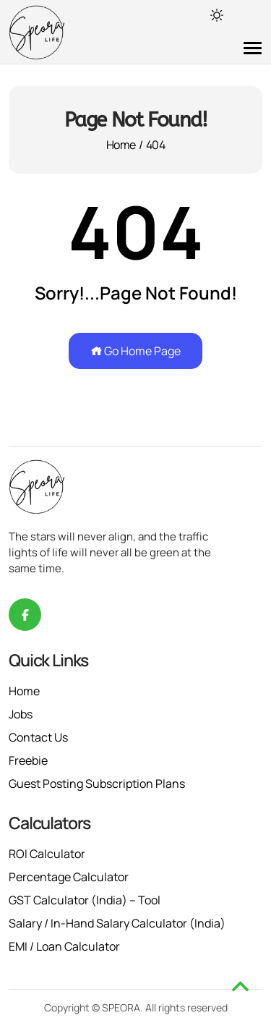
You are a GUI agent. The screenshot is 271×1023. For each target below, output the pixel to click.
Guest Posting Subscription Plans (97, 783)
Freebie (28, 760)
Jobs (21, 714)
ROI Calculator (47, 854)
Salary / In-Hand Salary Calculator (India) (117, 923)
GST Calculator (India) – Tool (84, 900)
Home (120, 144)
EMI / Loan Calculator (64, 946)
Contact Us (38, 737)
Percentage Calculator (69, 877)
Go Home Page (135, 351)
